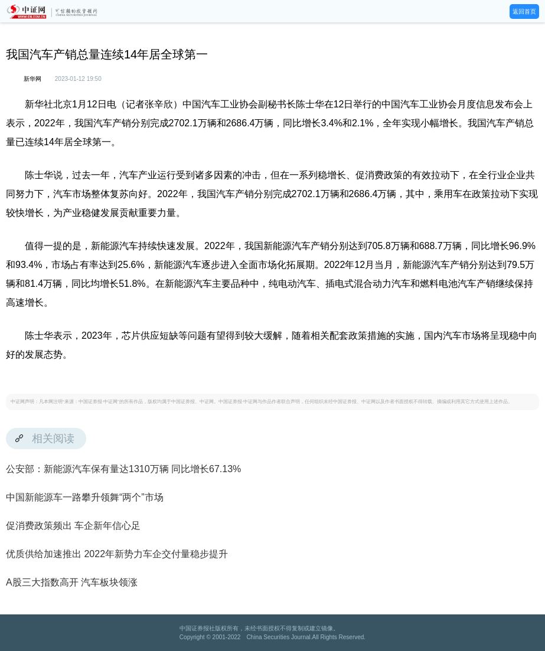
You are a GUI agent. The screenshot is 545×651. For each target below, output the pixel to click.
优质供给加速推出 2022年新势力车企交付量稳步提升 (117, 554)
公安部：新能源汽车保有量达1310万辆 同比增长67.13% (123, 469)
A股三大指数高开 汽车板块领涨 (72, 582)
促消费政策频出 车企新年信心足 (73, 526)
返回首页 (524, 11)
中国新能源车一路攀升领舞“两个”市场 (85, 497)
